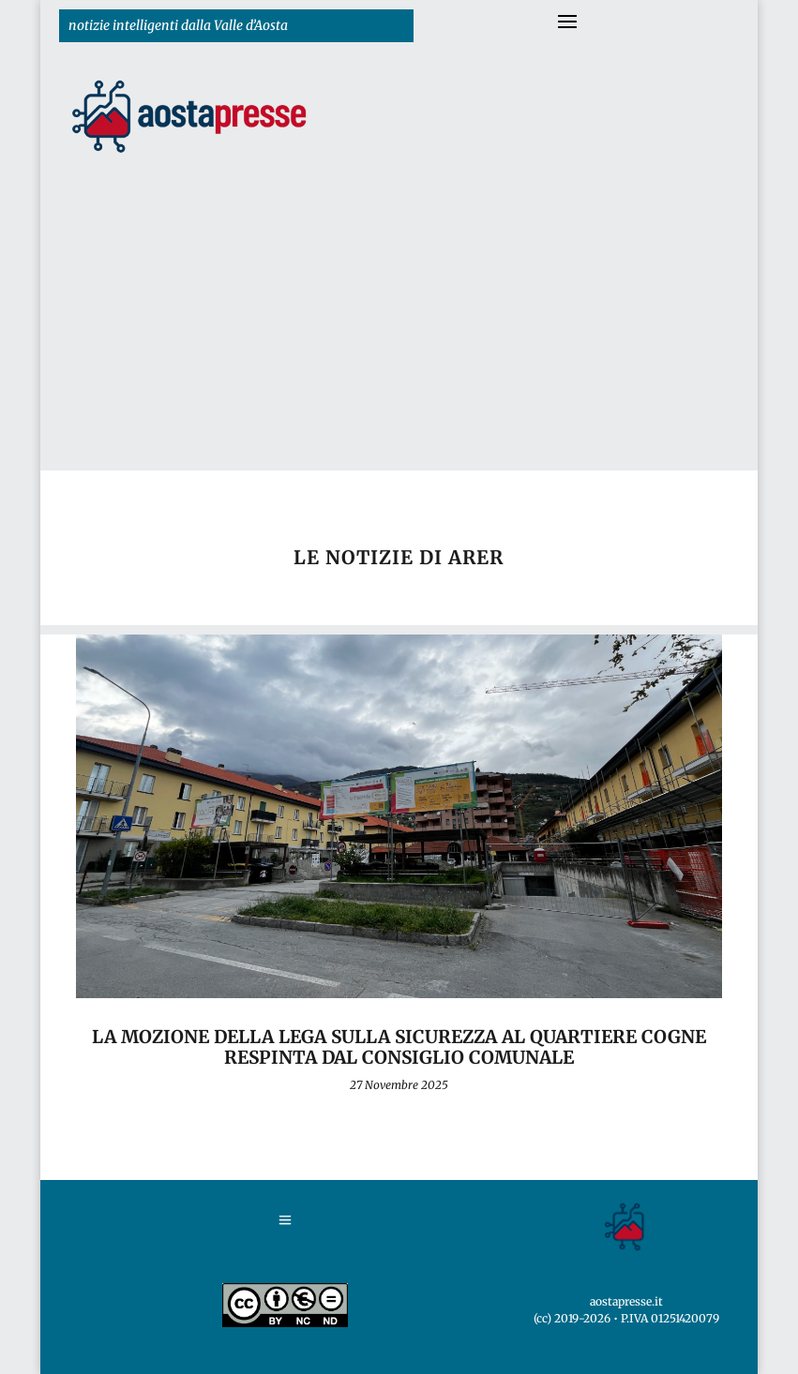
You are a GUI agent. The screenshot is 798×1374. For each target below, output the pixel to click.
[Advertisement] (399, 330)
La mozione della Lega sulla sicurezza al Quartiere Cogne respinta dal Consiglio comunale (399, 1047)
